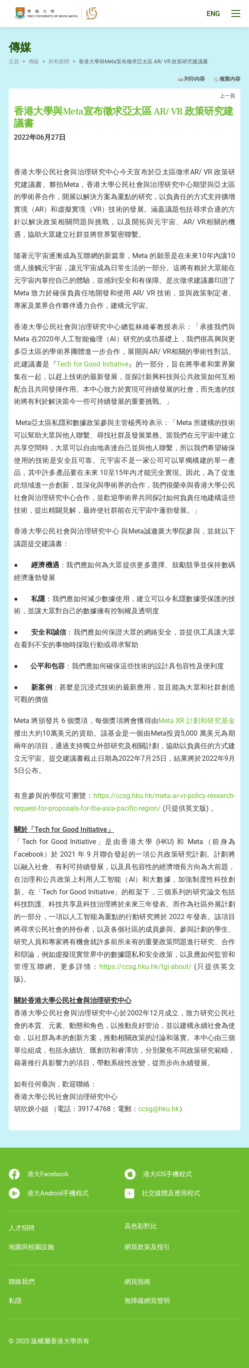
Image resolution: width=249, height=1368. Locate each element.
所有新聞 (58, 62)
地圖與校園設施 (31, 1247)
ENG (213, 14)
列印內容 (194, 79)
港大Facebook (39, 1174)
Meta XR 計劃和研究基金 (196, 721)
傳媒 (34, 62)
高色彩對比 (140, 1226)
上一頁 (227, 96)
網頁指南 (137, 1282)
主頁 (14, 62)
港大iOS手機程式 (158, 1174)
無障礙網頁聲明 (147, 1301)
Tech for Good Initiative (92, 364)
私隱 (15, 1301)
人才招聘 (22, 1228)
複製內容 (230, 79)
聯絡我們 (22, 1282)
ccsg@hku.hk (158, 1109)
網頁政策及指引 (147, 1247)
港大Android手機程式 (49, 1193)
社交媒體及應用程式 (162, 1193)
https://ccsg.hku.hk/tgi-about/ (145, 966)
